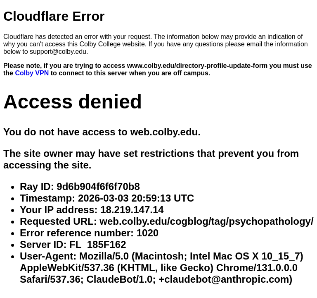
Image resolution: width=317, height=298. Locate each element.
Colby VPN (32, 73)
